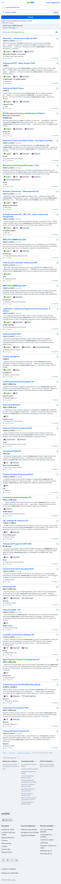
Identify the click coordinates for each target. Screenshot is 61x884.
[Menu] (2, 2)
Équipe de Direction (7, 837)
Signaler (55, 58)
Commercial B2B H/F (11, 357)
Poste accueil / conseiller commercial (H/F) (20, 263)
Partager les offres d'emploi (30, 832)
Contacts (4, 840)
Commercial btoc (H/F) (12, 334)
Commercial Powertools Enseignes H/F (18, 382)
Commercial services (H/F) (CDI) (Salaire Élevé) (21, 685)
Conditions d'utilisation (8, 869)
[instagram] (8, 860)
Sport (4, 769)
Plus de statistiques (10, 28)
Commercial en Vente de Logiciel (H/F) (18, 569)
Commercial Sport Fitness (13, 88)
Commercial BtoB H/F (11, 405)
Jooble (13, 880)
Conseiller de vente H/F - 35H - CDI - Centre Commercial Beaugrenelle (25, 215)
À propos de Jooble (7, 829)
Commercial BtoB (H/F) (12, 451)
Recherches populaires (11, 758)
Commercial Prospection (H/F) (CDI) (17, 544)
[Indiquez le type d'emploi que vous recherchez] (30, 7)
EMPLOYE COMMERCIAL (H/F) (14, 286)
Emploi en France (6, 852)
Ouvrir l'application (53, 3)
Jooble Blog (44, 843)
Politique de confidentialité (9, 873)
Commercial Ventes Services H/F (16, 731)
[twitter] (12, 860)
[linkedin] (16, 860)
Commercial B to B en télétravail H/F (17, 428)
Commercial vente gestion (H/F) (16, 708)
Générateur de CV (46, 851)
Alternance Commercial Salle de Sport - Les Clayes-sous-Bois (28, 140)
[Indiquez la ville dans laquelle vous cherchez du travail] (30, 12)
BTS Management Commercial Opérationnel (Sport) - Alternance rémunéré (24, 114)
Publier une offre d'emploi (29, 829)
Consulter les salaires (47, 840)
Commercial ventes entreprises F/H (17, 497)
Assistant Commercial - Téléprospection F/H (21, 191)
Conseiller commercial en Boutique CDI (18, 635)
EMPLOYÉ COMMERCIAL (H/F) (14, 240)
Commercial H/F (9, 587)
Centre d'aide (5, 849)
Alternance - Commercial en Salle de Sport (20, 38)
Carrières (4, 846)
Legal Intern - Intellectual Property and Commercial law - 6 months (26, 310)
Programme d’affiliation (28, 835)
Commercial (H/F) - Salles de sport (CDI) (19, 63)
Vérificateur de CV (46, 854)
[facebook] (3, 860)
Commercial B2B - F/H (11, 610)
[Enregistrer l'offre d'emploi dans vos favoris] (57, 39)
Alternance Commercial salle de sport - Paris (21, 165)
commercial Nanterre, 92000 (29, 769)
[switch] (56, 32)
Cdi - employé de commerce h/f (15, 521)
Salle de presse (6, 843)
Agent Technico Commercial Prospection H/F (21, 660)
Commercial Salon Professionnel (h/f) (18, 474)
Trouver (30, 17)
